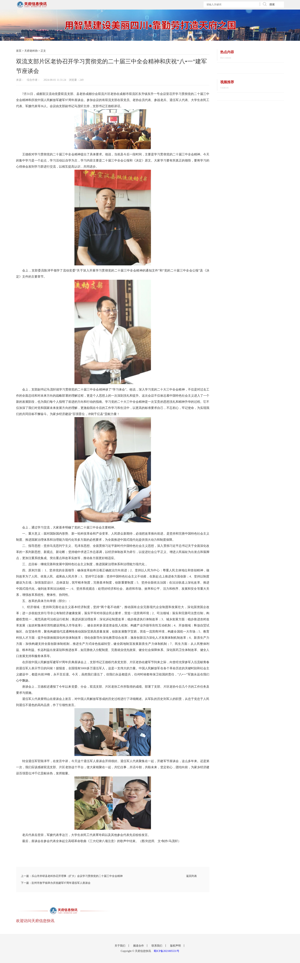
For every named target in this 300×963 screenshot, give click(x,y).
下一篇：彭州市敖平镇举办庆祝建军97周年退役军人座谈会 (55, 882)
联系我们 (157, 945)
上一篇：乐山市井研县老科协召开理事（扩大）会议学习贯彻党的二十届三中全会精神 (72, 876)
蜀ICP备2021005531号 (166, 951)
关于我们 (120, 945)
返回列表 (191, 876)
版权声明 (176, 945)
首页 (18, 50)
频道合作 (139, 945)
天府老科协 (31, 50)
